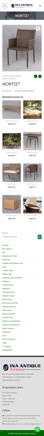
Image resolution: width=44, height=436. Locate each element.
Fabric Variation (8, 399)
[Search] (40, 237)
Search (5, 233)
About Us (6, 405)
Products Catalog (9, 393)
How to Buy (6, 396)
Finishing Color (8, 402)
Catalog (11, 76)
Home (4, 76)
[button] (40, 5)
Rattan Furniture (28, 91)
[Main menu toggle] (4, 5)
